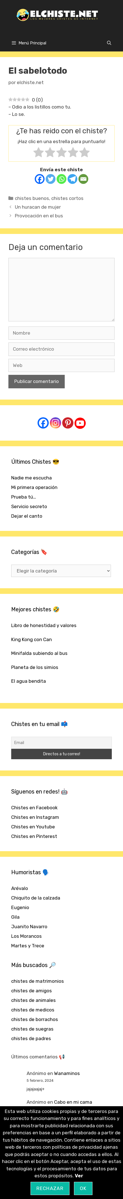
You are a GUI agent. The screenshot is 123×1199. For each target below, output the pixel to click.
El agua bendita (28, 681)
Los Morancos (26, 936)
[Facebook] (40, 179)
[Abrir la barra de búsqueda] (109, 43)
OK (83, 1188)
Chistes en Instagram (35, 817)
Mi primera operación (34, 487)
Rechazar (50, 1188)
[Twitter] (50, 179)
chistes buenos (32, 198)
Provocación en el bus (39, 215)
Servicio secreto (29, 506)
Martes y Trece (27, 945)
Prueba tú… (23, 497)
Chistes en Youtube (33, 827)
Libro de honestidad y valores (43, 625)
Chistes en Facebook (34, 807)
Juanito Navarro (29, 926)
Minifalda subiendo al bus (39, 653)
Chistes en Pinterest (34, 836)
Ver (79, 1175)
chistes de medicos (32, 1010)
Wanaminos (67, 1073)
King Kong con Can (31, 639)
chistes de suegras (32, 1029)
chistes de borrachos (34, 1019)
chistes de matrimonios (37, 981)
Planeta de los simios (34, 667)
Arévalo (19, 888)
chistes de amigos (31, 990)
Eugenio (20, 907)
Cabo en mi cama (73, 1102)
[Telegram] (72, 179)
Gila (15, 917)
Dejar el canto (26, 516)
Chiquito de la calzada (35, 898)
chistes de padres (31, 1038)
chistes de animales (33, 1000)
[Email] (83, 179)
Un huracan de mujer (38, 207)
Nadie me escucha (31, 478)
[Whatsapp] (61, 179)
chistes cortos (67, 198)
